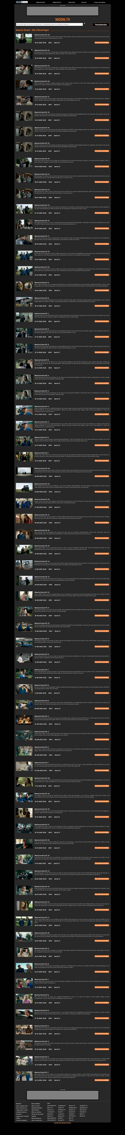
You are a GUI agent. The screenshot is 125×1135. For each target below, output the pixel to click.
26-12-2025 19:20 (40, 368)
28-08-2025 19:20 (41, 492)
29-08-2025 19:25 (41, 476)
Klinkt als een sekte (37, 1114)
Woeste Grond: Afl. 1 (42, 453)
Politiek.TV (72, 1116)
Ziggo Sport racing (22, 1110)
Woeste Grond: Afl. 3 (42, 406)
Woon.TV (82, 1116)
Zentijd (34, 1116)
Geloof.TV (50, 1116)
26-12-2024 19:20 (40, 1034)
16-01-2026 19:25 (40, 43)
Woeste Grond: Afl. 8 (42, 298)
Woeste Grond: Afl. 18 (42, 81)
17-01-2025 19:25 (40, 786)
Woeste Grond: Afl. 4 (42, 376)
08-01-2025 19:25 (40, 894)
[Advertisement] (62, 11)
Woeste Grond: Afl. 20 (42, 35)
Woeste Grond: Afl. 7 (42, 314)
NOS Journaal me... (21, 1108)
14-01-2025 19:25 (40, 832)
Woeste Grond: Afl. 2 (42, 437)
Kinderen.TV (61, 1110)
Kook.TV (60, 1112)
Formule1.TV (50, 1112)
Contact (84, 2)
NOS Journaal (36, 1106)
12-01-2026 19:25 (40, 120)
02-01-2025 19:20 (40, 956)
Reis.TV (71, 1118)
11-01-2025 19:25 (40, 863)
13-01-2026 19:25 (40, 105)
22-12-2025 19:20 (40, 461)
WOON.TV (62, 19)
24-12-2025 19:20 (40, 414)
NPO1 (50, 43)
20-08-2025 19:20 (41, 585)
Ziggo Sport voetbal (22, 1116)
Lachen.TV (61, 1114)
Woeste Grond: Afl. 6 (42, 329)
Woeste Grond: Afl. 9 (42, 283)
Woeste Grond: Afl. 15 (42, 159)
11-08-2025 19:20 (40, 693)
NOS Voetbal (35, 1110)
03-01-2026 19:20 (40, 290)
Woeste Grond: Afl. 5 (42, 360)
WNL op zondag (36, 1112)
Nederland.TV (57, 2)
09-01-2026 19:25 (40, 167)
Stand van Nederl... (21, 1120)
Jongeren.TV (61, 1106)
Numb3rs (19, 1114)
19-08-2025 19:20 (40, 600)
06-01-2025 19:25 (40, 925)
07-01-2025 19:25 (40, 910)
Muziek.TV (61, 1120)
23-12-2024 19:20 (40, 1080)
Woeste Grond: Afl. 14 (42, 174)
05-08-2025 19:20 (41, 755)
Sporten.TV (83, 1110)
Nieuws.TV (72, 1110)
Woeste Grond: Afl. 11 (42, 236)
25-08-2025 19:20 (41, 538)
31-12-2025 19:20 (40, 337)
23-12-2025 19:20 (40, 445)
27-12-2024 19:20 (40, 1018)
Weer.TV (82, 1114)
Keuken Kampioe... (21, 1112)
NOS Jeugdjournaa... (22, 1106)
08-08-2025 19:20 (41, 709)
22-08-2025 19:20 (41, 554)
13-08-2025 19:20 (40, 662)
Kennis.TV (61, 1108)
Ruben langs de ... (37, 1118)
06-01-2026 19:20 (40, 229)
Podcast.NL (71, 2)
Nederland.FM (40, 2)
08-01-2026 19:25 (40, 182)
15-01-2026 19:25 (40, 58)
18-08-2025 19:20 (40, 616)
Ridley (18, 1118)
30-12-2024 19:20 (40, 1003)
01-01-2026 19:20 (40, 321)
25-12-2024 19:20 (40, 1049)
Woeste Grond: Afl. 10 (42, 252)
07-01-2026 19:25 (40, 213)
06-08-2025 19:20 (41, 740)
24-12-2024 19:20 (40, 1065)
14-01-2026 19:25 (40, 89)
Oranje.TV (72, 1114)
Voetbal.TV (83, 1112)
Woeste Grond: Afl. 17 (42, 97)
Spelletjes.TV (84, 1108)
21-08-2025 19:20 (40, 569)
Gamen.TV (50, 1114)
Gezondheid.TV (51, 1118)
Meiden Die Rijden (37, 1108)
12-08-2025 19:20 (40, 678)
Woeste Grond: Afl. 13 (42, 205)
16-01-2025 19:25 (40, 802)
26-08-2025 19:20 (41, 523)
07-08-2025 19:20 (41, 724)
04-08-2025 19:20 (41, 771)
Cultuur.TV (50, 1110)
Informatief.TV (51, 1120)
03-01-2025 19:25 (40, 941)
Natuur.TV (72, 1106)
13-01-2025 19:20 (40, 848)
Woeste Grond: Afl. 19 (42, 50)
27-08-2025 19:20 (41, 507)
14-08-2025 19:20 (41, 647)
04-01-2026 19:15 (40, 260)
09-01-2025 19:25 (40, 879)
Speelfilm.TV (83, 1106)
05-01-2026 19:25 (40, 244)
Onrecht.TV (72, 1112)
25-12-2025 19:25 (40, 383)
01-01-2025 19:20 (40, 972)
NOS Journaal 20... (37, 1120)
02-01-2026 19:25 (40, 306)
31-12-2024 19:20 (40, 987)
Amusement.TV (51, 1106)
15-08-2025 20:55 (41, 631)
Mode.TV (60, 1118)
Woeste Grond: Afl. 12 (42, 221)
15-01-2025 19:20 (40, 817)
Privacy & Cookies (99, 2)
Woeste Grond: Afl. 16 (42, 112)
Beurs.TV (50, 1108)
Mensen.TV (61, 1116)
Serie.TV (57, 43)
